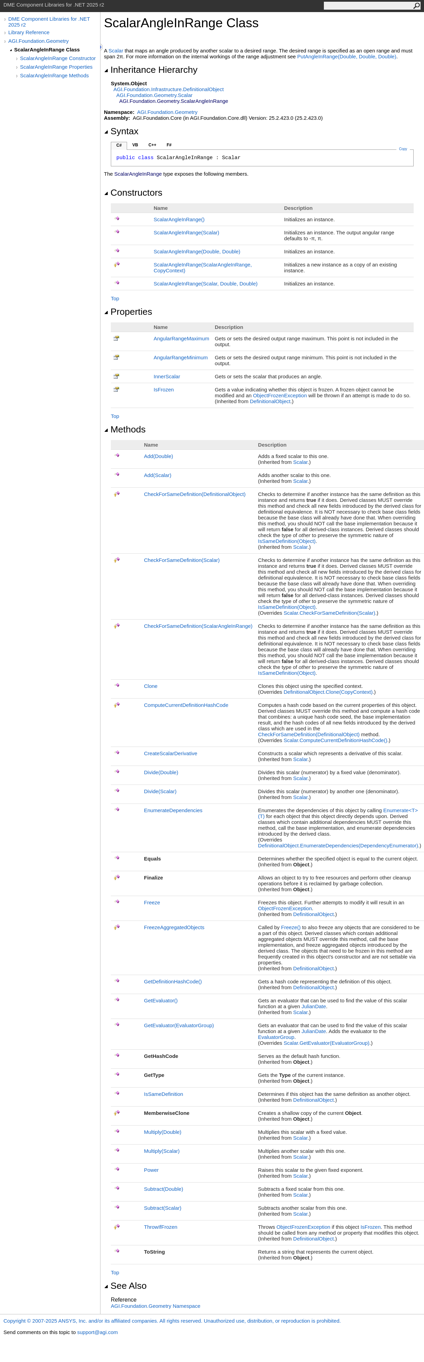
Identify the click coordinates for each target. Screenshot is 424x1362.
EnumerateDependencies (173, 810)
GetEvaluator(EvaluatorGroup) (179, 1025)
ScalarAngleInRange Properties (56, 67)
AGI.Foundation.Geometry (38, 41)
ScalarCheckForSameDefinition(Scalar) (329, 613)
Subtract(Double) (163, 1189)
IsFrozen (164, 389)
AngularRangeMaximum (181, 338)
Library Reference (28, 32)
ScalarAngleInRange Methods (54, 75)
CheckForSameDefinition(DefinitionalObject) (194, 494)
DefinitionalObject (270, 401)
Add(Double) (158, 456)
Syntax (121, 131)
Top (115, 298)
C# (119, 145)
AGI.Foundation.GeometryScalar (154, 95)
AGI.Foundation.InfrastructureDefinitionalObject (169, 89)
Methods (125, 429)
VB (135, 145)
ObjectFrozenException (280, 395)
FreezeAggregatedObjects (174, 927)
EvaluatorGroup (276, 1037)
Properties (128, 312)
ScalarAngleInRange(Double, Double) (197, 251)
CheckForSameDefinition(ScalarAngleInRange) (198, 626)
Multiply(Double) (162, 1132)
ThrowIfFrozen (160, 1227)
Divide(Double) (161, 772)
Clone (150, 686)
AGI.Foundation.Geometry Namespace (155, 1306)
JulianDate (313, 1006)
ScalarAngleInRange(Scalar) (186, 232)
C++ (152, 145)
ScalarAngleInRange (179, 219)
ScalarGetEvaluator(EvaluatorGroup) (326, 1043)
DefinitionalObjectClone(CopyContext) (328, 692)
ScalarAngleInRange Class (47, 49)
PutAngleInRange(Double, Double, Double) (346, 56)
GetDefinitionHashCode (173, 981)
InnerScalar (167, 376)
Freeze (152, 902)
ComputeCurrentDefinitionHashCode (186, 705)
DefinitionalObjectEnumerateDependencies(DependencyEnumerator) (338, 845)
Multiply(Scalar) (162, 1151)
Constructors (133, 192)
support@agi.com (97, 1332)
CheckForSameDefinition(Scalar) (182, 560)
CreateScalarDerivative (170, 753)
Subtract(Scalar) (162, 1208)
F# (169, 145)
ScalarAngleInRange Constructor (58, 58)
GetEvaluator (161, 1000)
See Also (125, 1286)
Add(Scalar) (157, 475)
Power (151, 1170)
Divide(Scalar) (160, 791)
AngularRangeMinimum (181, 357)
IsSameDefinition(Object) (287, 541)
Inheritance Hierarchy (150, 70)
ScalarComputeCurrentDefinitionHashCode (335, 740)
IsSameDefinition (163, 1094)
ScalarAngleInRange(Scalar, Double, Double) (206, 283)
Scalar (115, 50)
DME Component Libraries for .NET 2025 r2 (49, 22)
